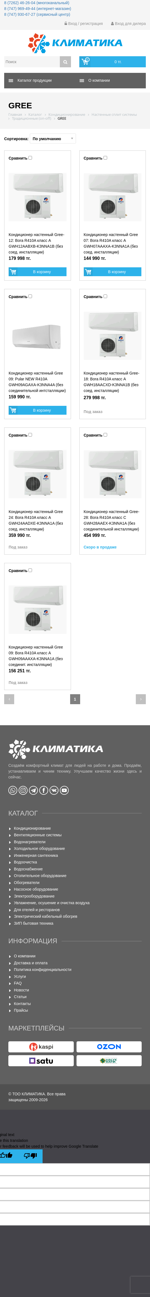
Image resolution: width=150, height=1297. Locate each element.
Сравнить (18, 158)
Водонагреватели (29, 842)
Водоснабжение (28, 869)
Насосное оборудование (36, 889)
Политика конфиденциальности (43, 969)
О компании (24, 956)
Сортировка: (40, 138)
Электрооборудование (34, 896)
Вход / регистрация (84, 23)
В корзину (42, 272)
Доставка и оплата (31, 963)
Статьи (20, 996)
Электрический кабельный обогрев (45, 916)
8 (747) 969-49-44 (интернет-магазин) (37, 8)
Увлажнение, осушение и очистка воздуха (52, 903)
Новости (21, 990)
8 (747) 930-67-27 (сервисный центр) (37, 14)
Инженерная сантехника (36, 855)
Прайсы (21, 1010)
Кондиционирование (32, 828)
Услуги (20, 976)
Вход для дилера (128, 23)
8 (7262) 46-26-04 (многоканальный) (36, 3)
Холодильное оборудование (39, 848)
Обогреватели (27, 882)
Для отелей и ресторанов (37, 910)
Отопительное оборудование (40, 875)
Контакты (22, 1003)
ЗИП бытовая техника (33, 923)
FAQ (18, 983)
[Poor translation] (30, 1156)
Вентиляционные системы (38, 835)
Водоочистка (25, 862)
